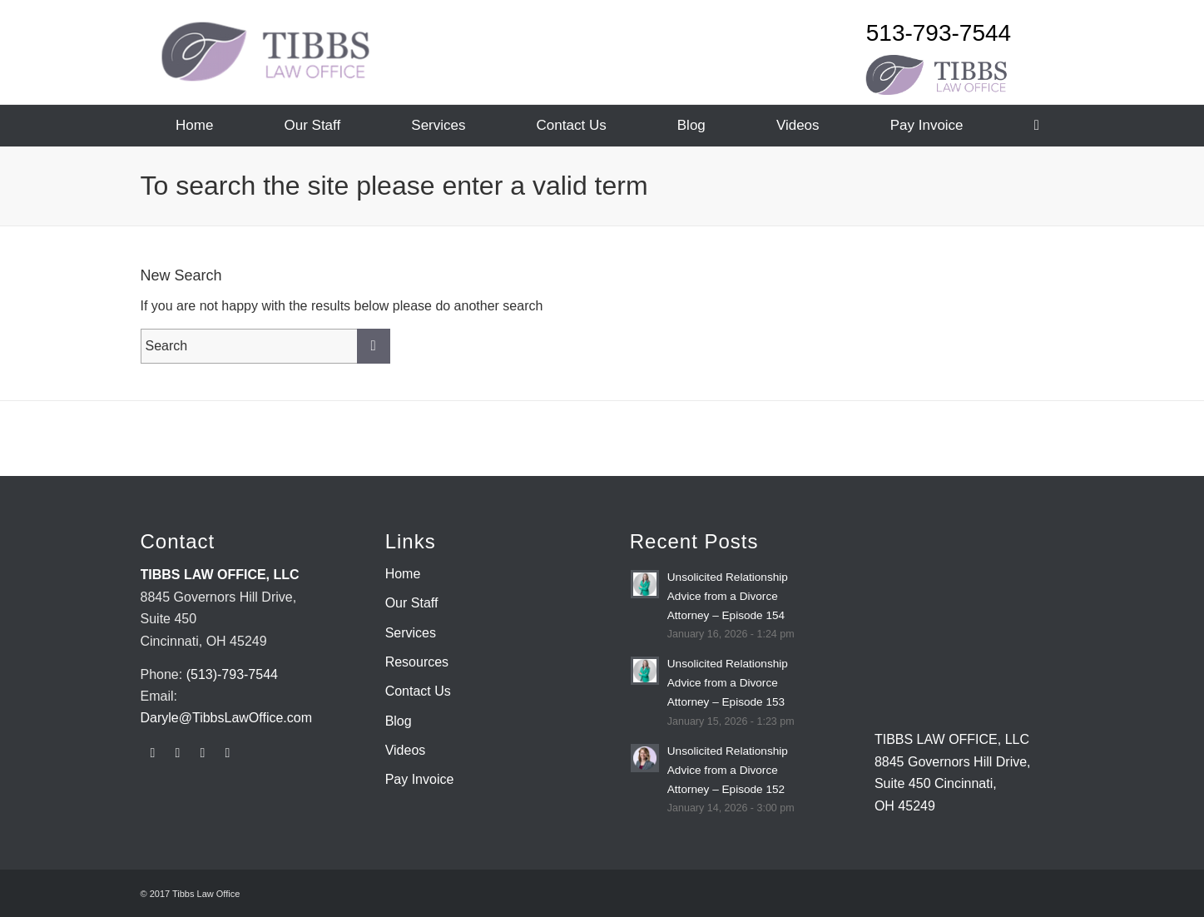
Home (403, 574)
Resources (416, 662)
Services (410, 633)
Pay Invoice (419, 779)
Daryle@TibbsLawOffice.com (227, 718)
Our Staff (411, 603)
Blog (398, 721)
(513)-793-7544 (232, 674)
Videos (405, 750)
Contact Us (418, 691)
